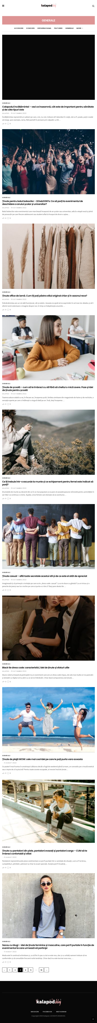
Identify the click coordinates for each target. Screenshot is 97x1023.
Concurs (26, 28)
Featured (54, 28)
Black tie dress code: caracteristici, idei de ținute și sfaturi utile (35, 667)
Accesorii (14, 28)
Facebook (47, 1011)
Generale (65, 28)
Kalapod (5, 113)
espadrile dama (40, 28)
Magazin (35, 1011)
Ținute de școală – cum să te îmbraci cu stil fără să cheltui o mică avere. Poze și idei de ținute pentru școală (47, 389)
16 (41, 970)
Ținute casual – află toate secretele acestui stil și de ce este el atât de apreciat (44, 576)
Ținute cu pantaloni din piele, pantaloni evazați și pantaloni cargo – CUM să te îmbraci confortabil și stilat (44, 852)
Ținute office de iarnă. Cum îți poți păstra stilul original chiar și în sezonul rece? (44, 295)
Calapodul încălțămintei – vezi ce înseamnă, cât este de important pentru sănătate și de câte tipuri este (48, 108)
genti (74, 28)
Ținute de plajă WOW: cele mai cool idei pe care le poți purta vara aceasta (42, 759)
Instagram (61, 1011)
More (83, 28)
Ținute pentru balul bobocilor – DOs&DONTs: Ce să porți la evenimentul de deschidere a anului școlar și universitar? (42, 202)
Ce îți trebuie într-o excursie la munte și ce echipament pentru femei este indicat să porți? (47, 483)
